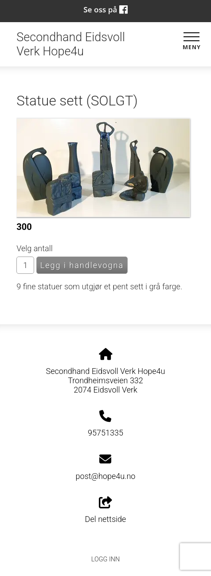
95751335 (105, 432)
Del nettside (105, 510)
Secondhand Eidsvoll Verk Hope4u (70, 44)
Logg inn (105, 559)
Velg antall (34, 248)
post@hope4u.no (106, 476)
